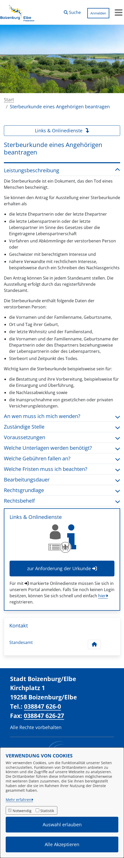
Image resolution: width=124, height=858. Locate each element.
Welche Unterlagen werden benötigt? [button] (62, 448)
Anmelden (98, 13)
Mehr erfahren (18, 799)
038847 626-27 (44, 716)
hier (102, 596)
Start (9, 99)
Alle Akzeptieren (62, 844)
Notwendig (22, 810)
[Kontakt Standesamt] (94, 644)
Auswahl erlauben (62, 824)
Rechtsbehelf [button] (62, 501)
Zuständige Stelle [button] (62, 427)
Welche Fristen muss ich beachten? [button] (62, 469)
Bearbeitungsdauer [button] (62, 480)
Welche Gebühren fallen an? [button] (62, 458)
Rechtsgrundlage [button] (62, 490)
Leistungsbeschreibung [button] (62, 170)
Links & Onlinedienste (62, 130)
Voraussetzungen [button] (62, 437)
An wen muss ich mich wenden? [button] (62, 416)
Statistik (47, 810)
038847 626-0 (42, 706)
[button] (72, 11)
